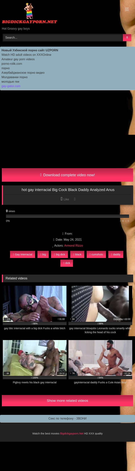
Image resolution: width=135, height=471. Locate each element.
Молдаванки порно (14, 77)
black (77, 254)
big (43, 254)
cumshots (96, 254)
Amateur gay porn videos (18, 59)
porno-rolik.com (11, 63)
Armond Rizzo (73, 245)
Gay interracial (22, 254)
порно (5, 68)
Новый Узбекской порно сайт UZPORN (29, 50)
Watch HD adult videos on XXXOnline (26, 54)
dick (66, 263)
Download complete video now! (67, 175)
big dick (59, 254)
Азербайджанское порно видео (23, 72)
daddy (115, 254)
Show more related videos (67, 401)
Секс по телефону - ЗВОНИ (67, 418)
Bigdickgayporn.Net (72, 433)
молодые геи (10, 81)
